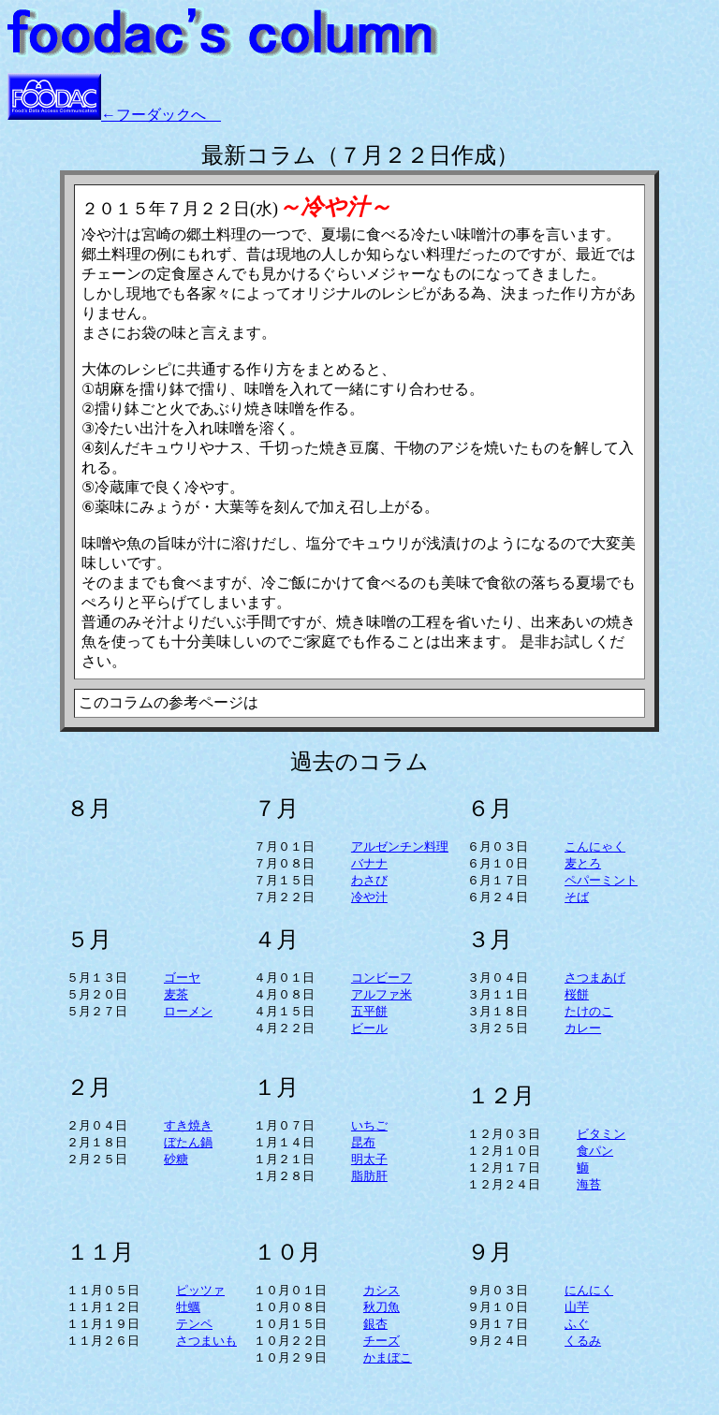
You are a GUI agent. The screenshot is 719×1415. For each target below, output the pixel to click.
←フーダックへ (161, 115)
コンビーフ (381, 977)
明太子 (369, 1159)
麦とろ (583, 863)
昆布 (363, 1142)
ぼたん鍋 (188, 1142)
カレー (583, 1028)
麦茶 (176, 994)
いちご (369, 1125)
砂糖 (176, 1159)
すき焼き (188, 1125)
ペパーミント (601, 880)
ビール (369, 1028)
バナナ (369, 863)
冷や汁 (369, 897)
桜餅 (577, 994)
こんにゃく (595, 846)
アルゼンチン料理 (399, 846)
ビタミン (601, 1134)
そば (577, 897)
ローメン (188, 1011)
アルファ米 (381, 994)
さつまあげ (595, 977)
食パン (595, 1151)
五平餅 (369, 1011)
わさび (369, 880)
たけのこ (589, 1011)
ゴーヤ (182, 977)
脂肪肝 (369, 1176)
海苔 (589, 1184)
